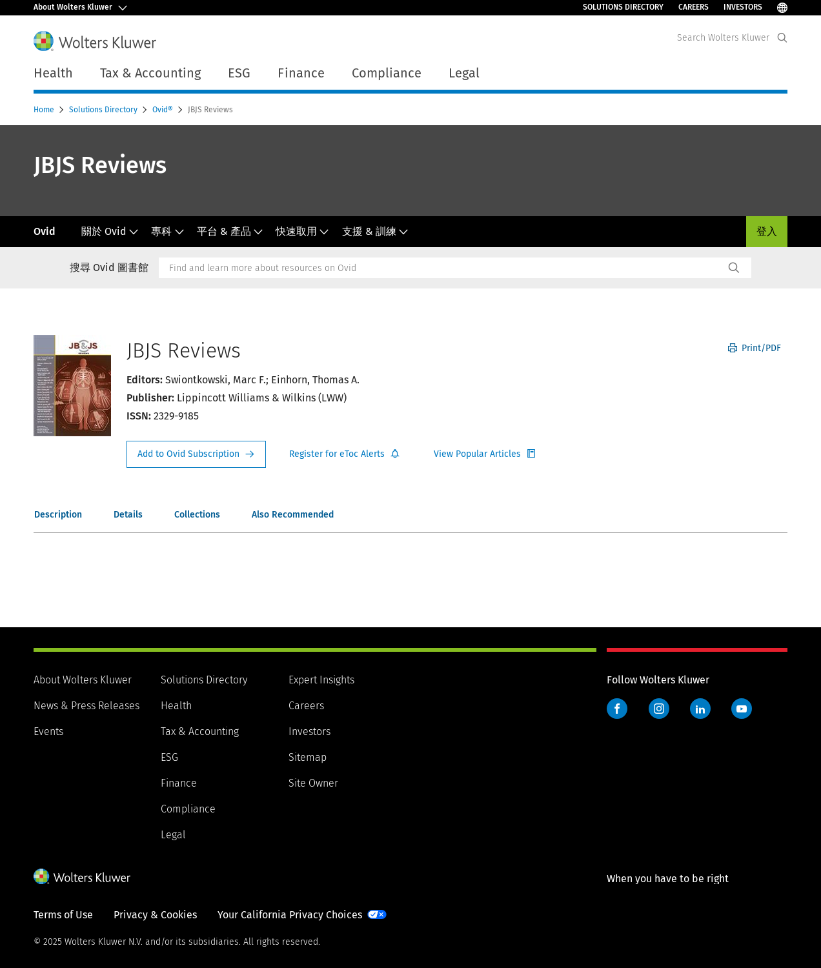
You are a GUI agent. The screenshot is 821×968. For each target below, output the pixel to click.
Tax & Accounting (200, 731)
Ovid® (163, 109)
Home (45, 109)
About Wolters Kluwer (83, 680)
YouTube (741, 708)
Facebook (617, 708)
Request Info (196, 454)
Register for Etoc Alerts (345, 454)
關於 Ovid (110, 231)
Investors (743, 7)
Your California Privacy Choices (290, 915)
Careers (693, 7)
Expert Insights (321, 680)
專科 (167, 231)
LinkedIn (700, 708)
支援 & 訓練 (375, 231)
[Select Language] (782, 7)
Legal (173, 835)
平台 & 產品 (230, 231)
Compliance (188, 809)
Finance (179, 783)
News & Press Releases (86, 706)
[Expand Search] (782, 37)
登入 (766, 231)
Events (48, 731)
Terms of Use (63, 915)
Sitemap (308, 757)
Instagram (659, 708)
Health (176, 706)
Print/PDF (754, 348)
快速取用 (302, 231)
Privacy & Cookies (155, 915)
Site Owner (313, 783)
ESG (169, 757)
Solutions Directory (623, 7)
